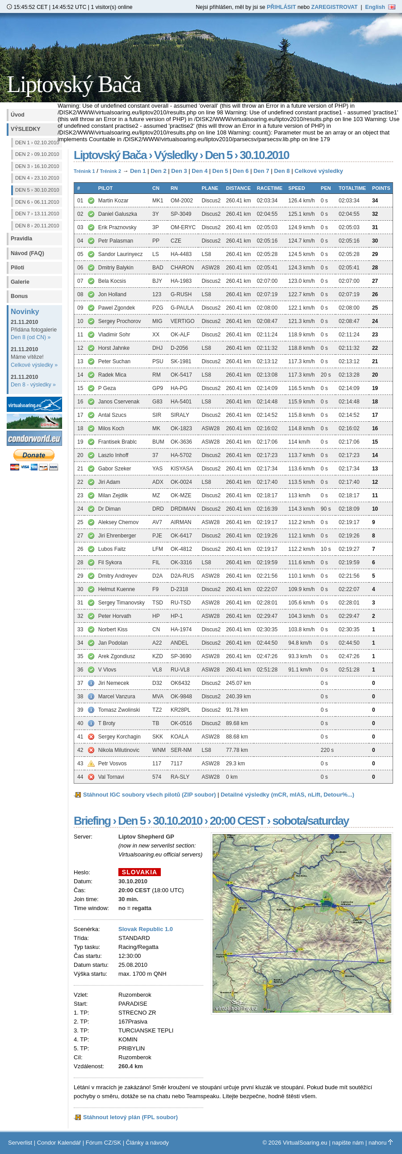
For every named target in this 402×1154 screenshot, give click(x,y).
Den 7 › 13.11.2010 (37, 213)
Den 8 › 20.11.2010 (37, 225)
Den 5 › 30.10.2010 (37, 190)
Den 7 (261, 171)
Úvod (18, 115)
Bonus (19, 296)
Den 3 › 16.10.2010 (37, 166)
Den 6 (240, 171)
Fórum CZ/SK (103, 1142)
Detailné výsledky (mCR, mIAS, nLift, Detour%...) (287, 794)
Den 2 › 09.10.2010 (37, 154)
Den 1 (138, 171)
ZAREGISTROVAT (334, 7)
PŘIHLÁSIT (281, 7)
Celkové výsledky (318, 171)
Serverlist (20, 1142)
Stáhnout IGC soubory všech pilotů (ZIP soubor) (149, 794)
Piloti (17, 267)
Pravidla (21, 238)
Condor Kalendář (59, 1142)
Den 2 (158, 171)
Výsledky (26, 129)
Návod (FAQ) (27, 253)
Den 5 (220, 171)
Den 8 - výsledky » (33, 385)
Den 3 (179, 171)
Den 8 (281, 171)
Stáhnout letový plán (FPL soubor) (130, 1117)
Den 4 (199, 171)
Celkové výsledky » (34, 365)
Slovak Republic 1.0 (145, 929)
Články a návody (147, 1142)
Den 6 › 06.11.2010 (37, 202)
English (380, 7)
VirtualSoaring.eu (305, 1142)
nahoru (380, 1142)
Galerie (20, 282)
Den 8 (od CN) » (30, 337)
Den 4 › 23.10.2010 (37, 177)
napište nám (348, 1142)
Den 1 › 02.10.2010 (37, 142)
